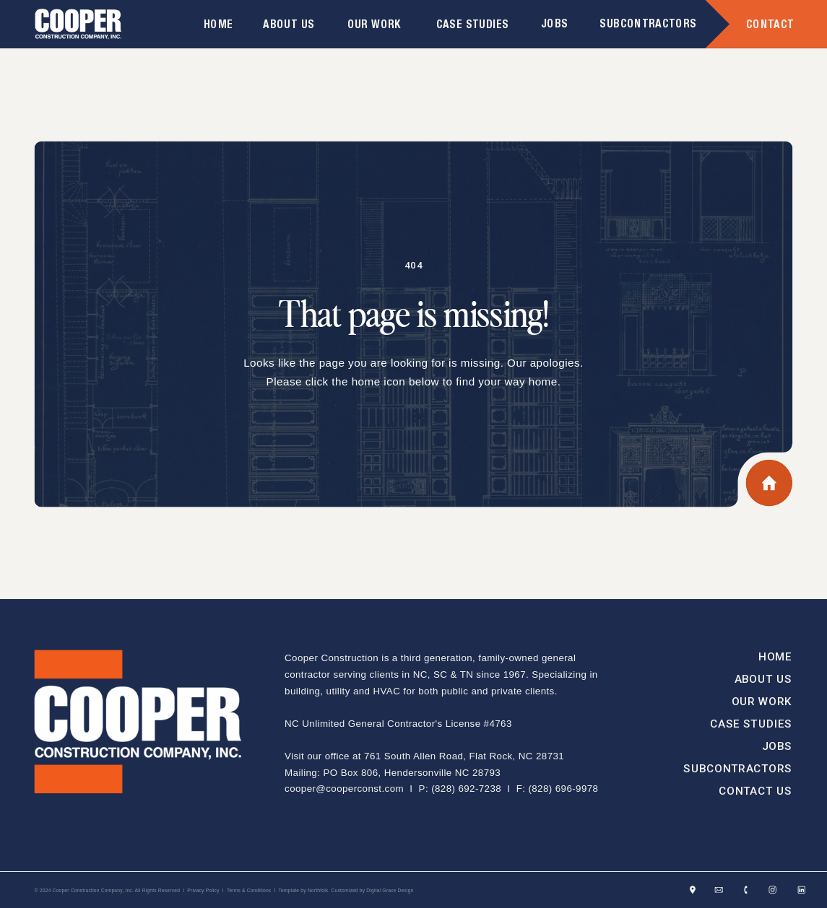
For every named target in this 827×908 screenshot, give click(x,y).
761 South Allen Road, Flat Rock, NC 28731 (464, 756)
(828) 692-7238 (466, 788)
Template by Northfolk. (304, 890)
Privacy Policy (203, 890)
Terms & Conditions (249, 890)
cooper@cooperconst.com (344, 788)
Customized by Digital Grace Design (372, 890)
